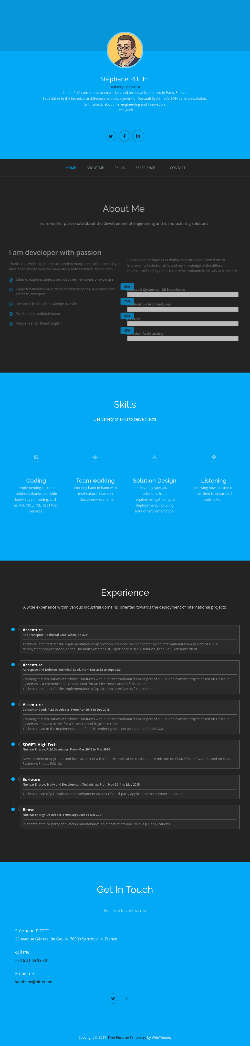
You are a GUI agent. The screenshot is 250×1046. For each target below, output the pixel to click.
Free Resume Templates (127, 1037)
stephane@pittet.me (33, 982)
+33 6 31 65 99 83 (31, 960)
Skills (120, 167)
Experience (145, 167)
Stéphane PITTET (125, 78)
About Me (95, 167)
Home (71, 167)
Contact (177, 167)
